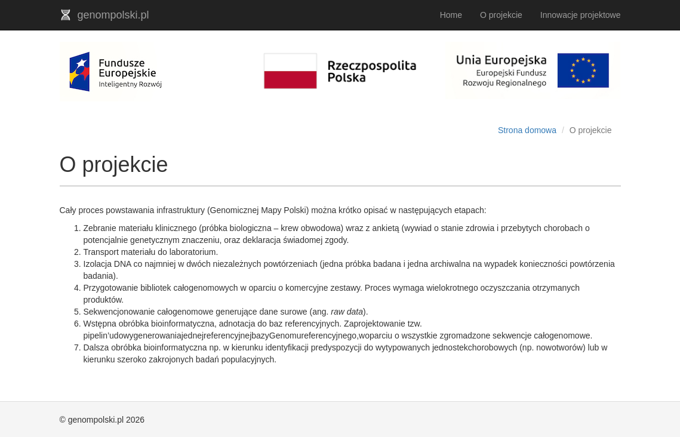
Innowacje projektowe (580, 15)
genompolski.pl (104, 15)
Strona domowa (527, 130)
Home (451, 15)
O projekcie (501, 15)
